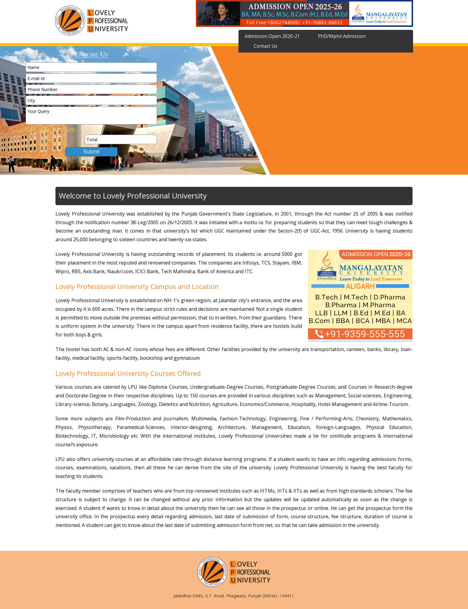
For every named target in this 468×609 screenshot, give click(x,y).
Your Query (91, 115)
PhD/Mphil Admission (342, 36)
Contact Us (265, 46)
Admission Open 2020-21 (272, 36)
